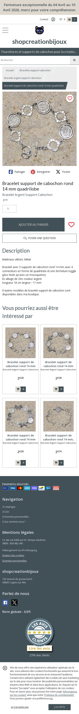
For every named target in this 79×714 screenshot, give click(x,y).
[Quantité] (9, 209)
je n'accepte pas (19, 707)
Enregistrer (40, 172)
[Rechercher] (74, 60)
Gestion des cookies (13, 555)
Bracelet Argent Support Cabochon (27, 195)
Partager (17, 172)
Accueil (10, 70)
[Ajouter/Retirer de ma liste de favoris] (71, 224)
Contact (44, 19)
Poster (63, 172)
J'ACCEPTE (59, 707)
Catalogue (8, 506)
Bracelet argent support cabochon (22, 78)
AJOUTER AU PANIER (33, 225)
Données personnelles (15, 516)
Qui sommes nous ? (13, 521)
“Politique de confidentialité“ (59, 695)
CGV (5, 511)
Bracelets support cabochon (35, 70)
